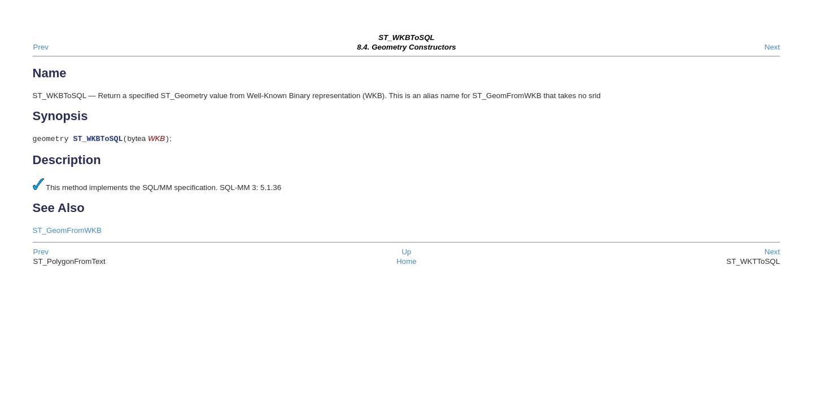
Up (406, 253)
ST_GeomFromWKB (67, 231)
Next (772, 47)
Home (406, 262)
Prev (41, 47)
